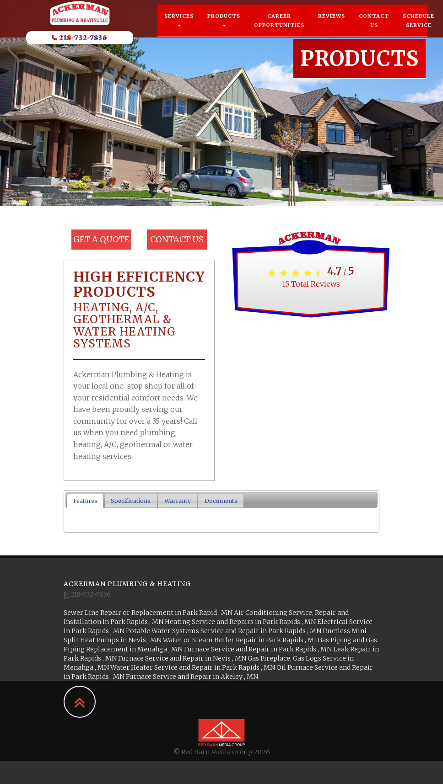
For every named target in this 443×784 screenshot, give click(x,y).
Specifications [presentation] (131, 500)
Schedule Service (418, 29)
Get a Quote (101, 239)
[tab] (85, 501)
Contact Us (374, 29)
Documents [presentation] (221, 500)
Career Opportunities (279, 29)
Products (223, 29)
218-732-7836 (80, 47)
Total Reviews (311, 283)
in (149, 612)
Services (179, 29)
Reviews (331, 25)
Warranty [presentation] (177, 500)
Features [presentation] (85, 500)
